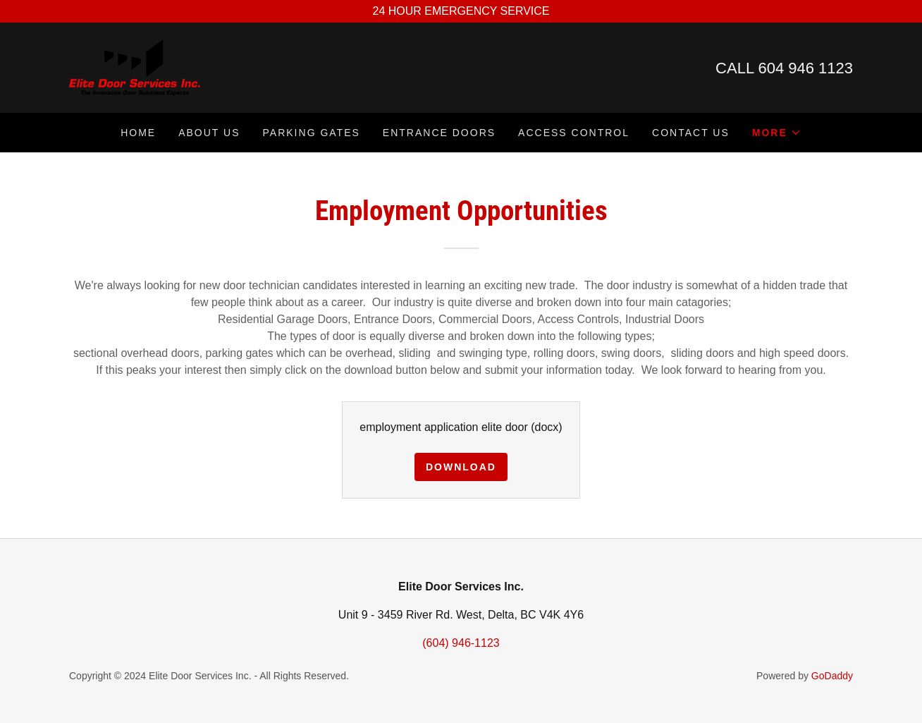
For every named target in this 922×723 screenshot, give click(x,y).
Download (461, 467)
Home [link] (138, 132)
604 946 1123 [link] (805, 68)
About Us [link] (209, 132)
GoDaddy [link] (832, 675)
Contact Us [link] (691, 132)
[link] (134, 67)
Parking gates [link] (311, 132)
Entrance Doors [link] (439, 132)
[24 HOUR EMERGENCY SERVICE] (461, 11)
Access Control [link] (573, 132)
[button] (776, 132)
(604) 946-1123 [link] (460, 643)
